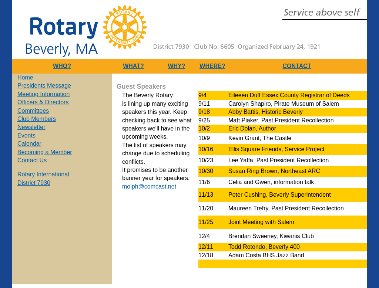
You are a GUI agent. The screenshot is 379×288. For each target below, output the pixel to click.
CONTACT (296, 66)
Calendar (29, 143)
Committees (33, 111)
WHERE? (212, 66)
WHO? (62, 66)
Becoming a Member (44, 152)
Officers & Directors (42, 102)
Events (26, 135)
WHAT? (133, 66)
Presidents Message (44, 85)
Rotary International (43, 174)
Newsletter (31, 127)
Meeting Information (43, 94)
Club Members (36, 119)
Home (25, 77)
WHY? (176, 66)
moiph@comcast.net (149, 186)
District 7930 (33, 183)
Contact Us (32, 160)
